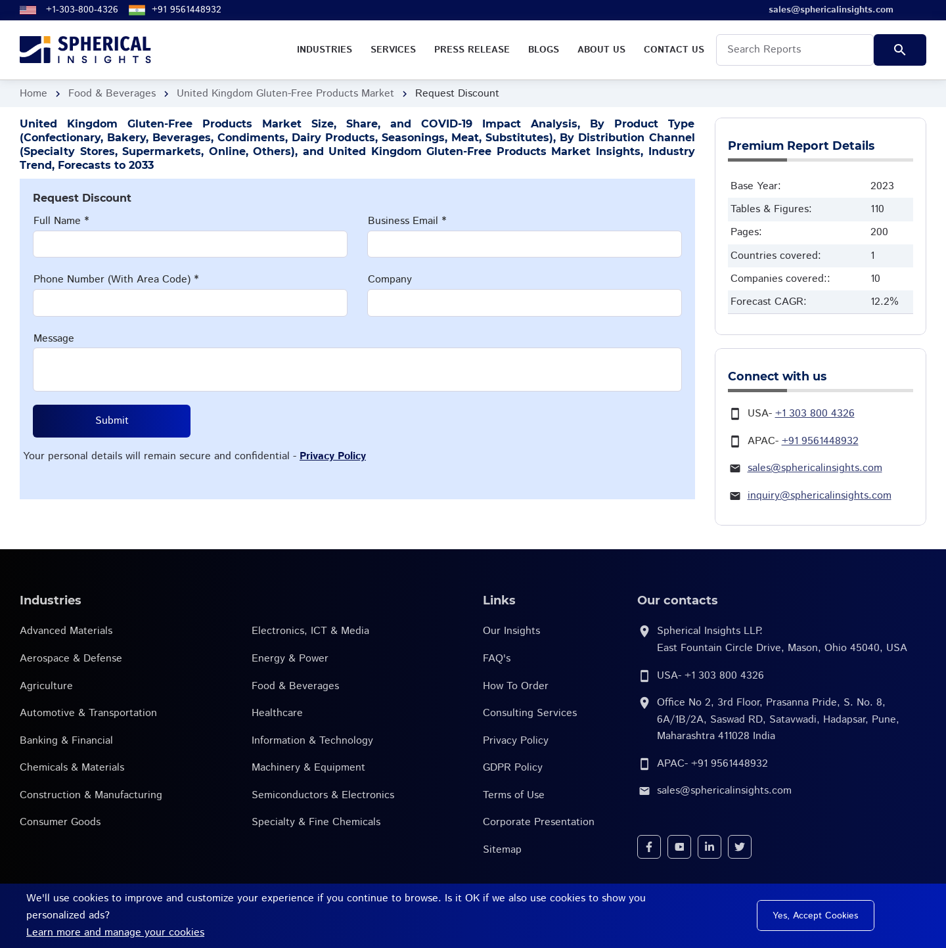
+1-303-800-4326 (82, 9)
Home (33, 93)
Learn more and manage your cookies (115, 932)
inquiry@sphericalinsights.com (819, 495)
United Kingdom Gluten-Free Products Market (285, 93)
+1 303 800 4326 (815, 413)
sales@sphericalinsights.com (815, 468)
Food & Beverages (112, 93)
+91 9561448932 (186, 9)
